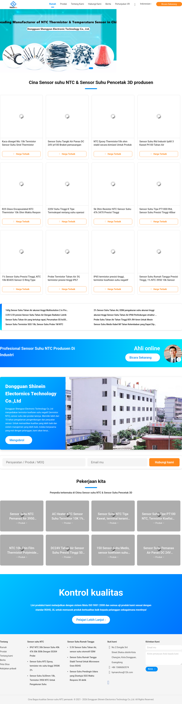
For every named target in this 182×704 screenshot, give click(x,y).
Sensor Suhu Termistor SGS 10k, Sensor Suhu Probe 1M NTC (34, 325)
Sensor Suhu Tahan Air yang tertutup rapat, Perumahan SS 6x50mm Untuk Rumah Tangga (37, 320)
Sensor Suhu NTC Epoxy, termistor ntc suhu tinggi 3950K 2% (45, 665)
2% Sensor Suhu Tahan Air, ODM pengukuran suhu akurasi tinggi (124, 311)
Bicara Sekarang (169, 4)
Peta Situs (5, 664)
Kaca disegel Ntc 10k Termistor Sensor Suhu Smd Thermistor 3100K (19, 145)
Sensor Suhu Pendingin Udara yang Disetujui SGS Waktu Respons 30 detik (84, 675)
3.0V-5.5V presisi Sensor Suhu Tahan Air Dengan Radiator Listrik (35, 315)
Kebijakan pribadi (8, 668)
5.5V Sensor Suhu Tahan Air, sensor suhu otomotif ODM (83, 649)
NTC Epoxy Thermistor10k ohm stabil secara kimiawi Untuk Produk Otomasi (113, 145)
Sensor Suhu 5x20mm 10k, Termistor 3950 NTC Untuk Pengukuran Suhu (42, 680)
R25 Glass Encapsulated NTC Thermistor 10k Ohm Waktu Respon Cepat (21, 212)
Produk (3, 651)
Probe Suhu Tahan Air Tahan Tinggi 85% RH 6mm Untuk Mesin (123, 320)
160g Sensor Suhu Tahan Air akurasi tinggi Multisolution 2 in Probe (37, 311)
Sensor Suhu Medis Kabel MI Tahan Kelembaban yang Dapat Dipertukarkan (125, 325)
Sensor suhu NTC (35, 641)
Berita (3, 660)
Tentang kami (6, 656)
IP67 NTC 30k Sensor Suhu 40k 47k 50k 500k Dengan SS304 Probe (44, 651)
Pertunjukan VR (122, 4)
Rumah (3, 647)
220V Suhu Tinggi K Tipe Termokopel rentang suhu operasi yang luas (66, 212)
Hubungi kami (164, 462)
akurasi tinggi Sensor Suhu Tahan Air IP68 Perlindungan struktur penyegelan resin (125, 315)
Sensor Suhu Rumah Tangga (80, 641)
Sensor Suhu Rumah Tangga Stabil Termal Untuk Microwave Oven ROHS (84, 661)
